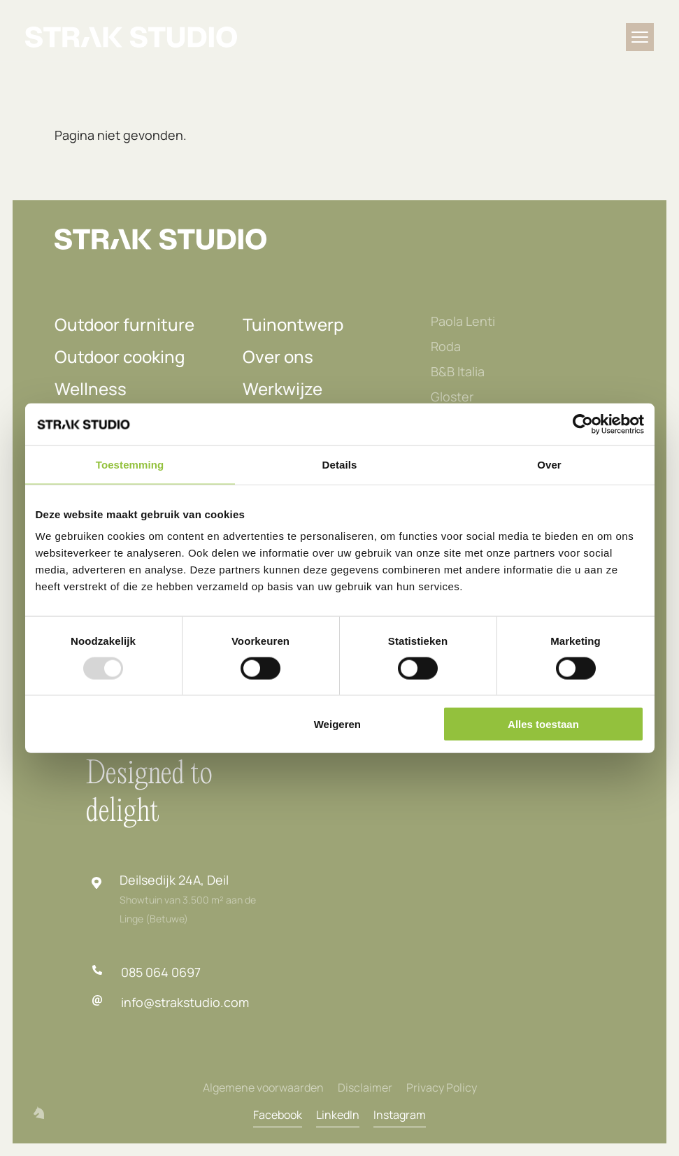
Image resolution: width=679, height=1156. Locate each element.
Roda (446, 346)
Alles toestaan (543, 724)
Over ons (278, 356)
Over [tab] (549, 464)
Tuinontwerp (293, 324)
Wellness (91, 388)
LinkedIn (337, 1114)
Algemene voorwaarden (263, 1087)
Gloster (452, 396)
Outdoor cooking (120, 356)
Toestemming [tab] (130, 464)
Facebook (277, 1114)
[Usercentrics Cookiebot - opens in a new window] (583, 423)
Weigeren (337, 724)
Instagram (399, 1114)
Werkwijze (282, 388)
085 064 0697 (161, 972)
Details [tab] (339, 464)
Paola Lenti (463, 321)
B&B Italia (458, 371)
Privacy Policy (441, 1087)
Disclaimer (365, 1087)
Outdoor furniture (124, 324)
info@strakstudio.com (185, 1002)
